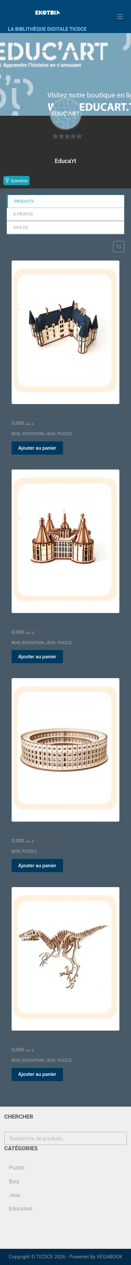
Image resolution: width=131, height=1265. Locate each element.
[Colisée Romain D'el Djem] (66, 750)
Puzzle (64, 433)
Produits (24, 201)
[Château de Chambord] (66, 541)
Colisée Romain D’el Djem (38, 833)
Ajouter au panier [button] (37, 448)
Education (33, 433)
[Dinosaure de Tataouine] (66, 959)
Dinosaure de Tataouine (36, 1042)
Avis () (21, 227)
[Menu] (120, 17)
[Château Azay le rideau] (66, 332)
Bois (16, 433)
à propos (23, 214)
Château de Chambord (35, 624)
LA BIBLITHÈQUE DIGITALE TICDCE (47, 29)
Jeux (50, 433)
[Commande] (118, 246)
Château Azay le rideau (35, 415)
